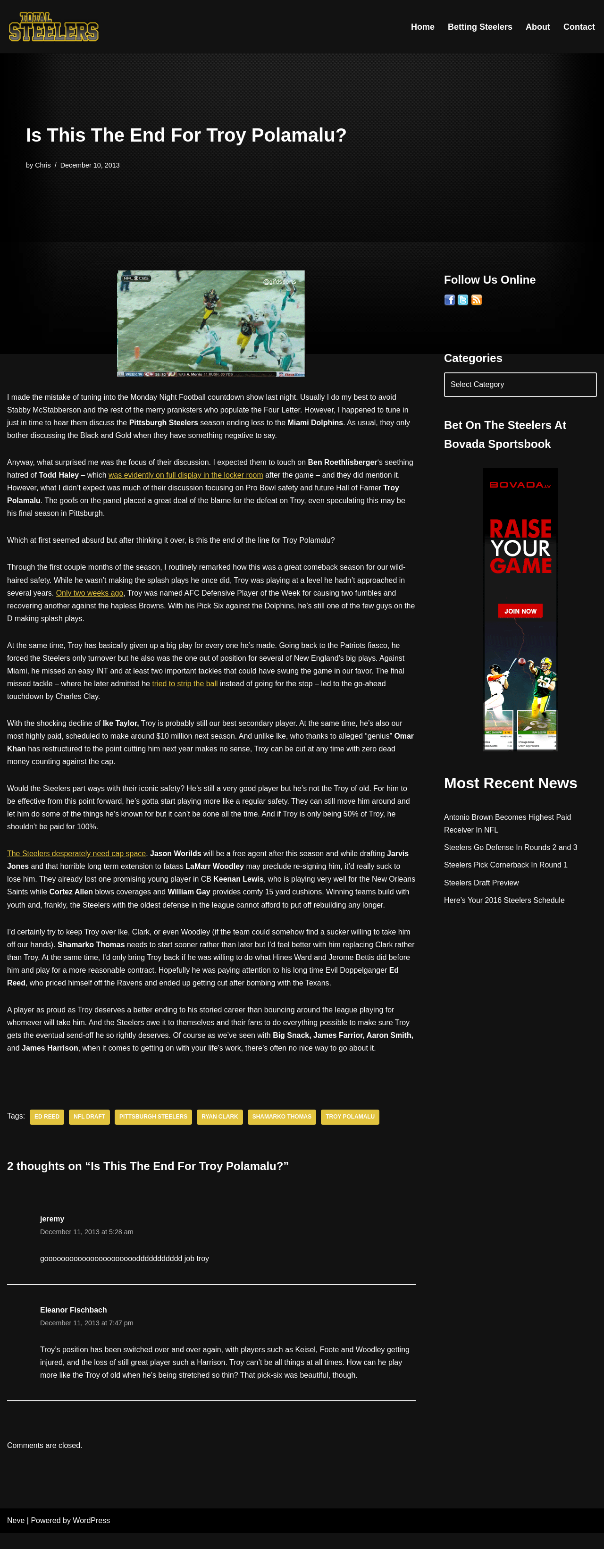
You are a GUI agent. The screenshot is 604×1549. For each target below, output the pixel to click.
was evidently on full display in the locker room (186, 475)
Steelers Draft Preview (481, 883)
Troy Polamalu (351, 1132)
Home (423, 27)
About (538, 27)
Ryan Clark (220, 1132)
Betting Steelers (480, 27)
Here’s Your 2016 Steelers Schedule (504, 901)
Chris (43, 165)
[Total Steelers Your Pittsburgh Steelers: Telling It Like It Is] (54, 26)
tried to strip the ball (186, 685)
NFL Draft (90, 1132)
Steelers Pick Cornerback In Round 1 (506, 866)
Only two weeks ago (90, 593)
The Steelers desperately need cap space (76, 855)
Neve (16, 1537)
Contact (579, 27)
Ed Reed (46, 1132)
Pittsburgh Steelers (154, 1132)
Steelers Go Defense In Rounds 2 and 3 (511, 848)
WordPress (91, 1537)
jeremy (52, 1234)
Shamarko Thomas (282, 1132)
